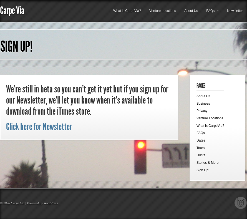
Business (203, 103)
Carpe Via (12, 10)
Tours (200, 148)
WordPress (51, 203)
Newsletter (235, 11)
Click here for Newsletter (39, 126)
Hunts (200, 155)
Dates (200, 140)
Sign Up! (16, 47)
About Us (191, 11)
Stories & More (207, 163)
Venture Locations (162, 11)
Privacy (201, 111)
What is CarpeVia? (127, 11)
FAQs (211, 12)
